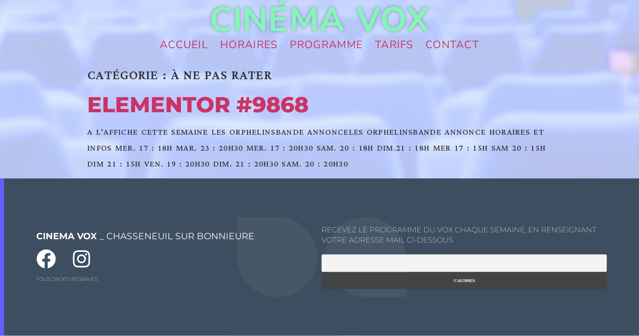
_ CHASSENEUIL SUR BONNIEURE (145, 236)
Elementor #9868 (197, 104)
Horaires (249, 45)
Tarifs (394, 45)
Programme (326, 45)
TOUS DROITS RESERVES (66, 279)
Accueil (184, 45)
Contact (452, 45)
